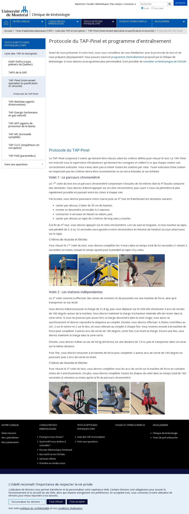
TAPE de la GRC (17, 72)
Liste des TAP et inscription (70, 30)
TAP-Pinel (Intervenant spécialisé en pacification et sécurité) (121, 30)
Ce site (145, 8)
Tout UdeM (157, 8)
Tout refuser (56, 501)
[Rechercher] (170, 4)
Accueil (8, 30)
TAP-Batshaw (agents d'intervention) (21, 103)
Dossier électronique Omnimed (55, 449)
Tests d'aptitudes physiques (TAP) (33, 30)
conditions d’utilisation (70, 508)
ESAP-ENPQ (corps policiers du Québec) (20, 63)
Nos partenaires (10, 442)
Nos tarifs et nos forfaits (52, 454)
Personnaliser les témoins (26, 501)
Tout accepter (77, 501)
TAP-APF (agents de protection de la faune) (21, 124)
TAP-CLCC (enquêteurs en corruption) (23, 146)
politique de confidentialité (34, 508)
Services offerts (47, 458)
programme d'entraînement (127, 57)
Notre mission (9, 433)
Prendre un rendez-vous (52, 463)
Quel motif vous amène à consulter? (52, 443)
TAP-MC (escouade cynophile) (19, 135)
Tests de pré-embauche (165, 437)
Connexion (129, 4)
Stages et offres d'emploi (130, 425)
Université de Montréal (15, 11)
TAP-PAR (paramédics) (22, 155)
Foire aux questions (16, 164)
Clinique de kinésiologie (51, 14)
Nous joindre (160, 425)
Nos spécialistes (10, 437)
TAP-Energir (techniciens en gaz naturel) (23, 114)
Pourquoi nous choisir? (51, 436)
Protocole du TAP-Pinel (26, 93)
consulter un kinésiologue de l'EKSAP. (165, 61)
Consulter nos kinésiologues (48, 426)
